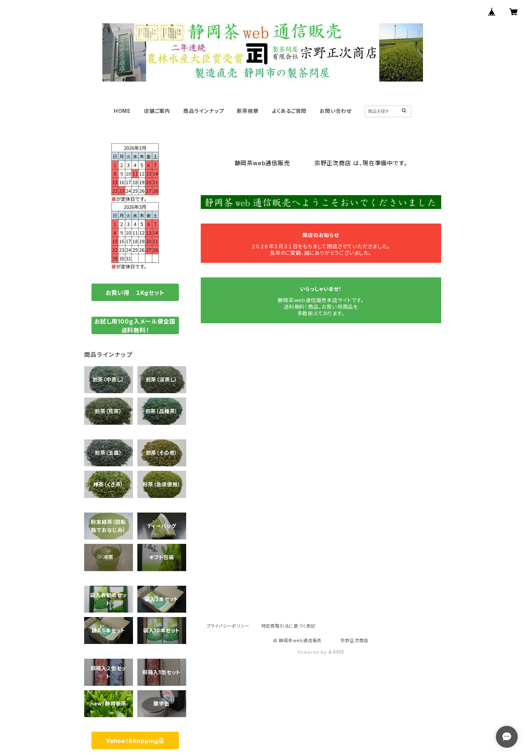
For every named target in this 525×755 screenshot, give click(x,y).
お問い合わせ (336, 111)
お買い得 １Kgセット (135, 292)
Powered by (321, 652)
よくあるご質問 (289, 111)
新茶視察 (247, 111)
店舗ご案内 (157, 111)
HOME (122, 111)
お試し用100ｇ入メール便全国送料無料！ (135, 326)
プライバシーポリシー (228, 626)
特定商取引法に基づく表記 (288, 626)
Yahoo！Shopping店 (135, 740)
